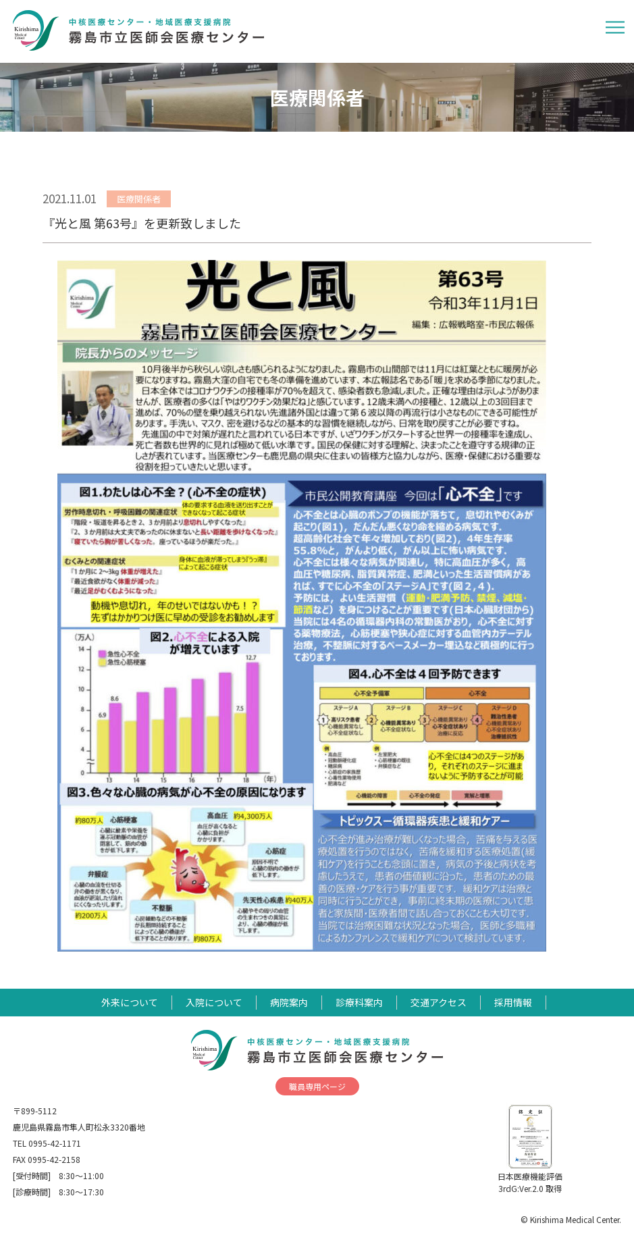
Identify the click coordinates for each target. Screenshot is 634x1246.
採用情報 (513, 1002)
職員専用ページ (317, 1086)
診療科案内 (359, 1002)
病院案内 (289, 1002)
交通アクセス (439, 1002)
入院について (214, 1002)
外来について (129, 1002)
